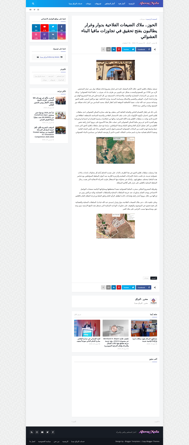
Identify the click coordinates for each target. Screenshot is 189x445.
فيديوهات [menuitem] (98, 3)
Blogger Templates (132, 441)
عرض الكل (77, 314)
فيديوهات (52, 80)
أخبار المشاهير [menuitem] (110, 3)
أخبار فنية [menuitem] (121, 3)
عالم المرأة (61, 80)
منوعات (142, 19)
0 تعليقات (125, 43)
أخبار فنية (50, 76)
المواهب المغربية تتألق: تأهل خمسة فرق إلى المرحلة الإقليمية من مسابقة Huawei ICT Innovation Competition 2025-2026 (43, 132)
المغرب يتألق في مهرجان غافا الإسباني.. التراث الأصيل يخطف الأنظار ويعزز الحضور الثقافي (43, 101)
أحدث (156, 421)
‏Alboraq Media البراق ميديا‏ (49, 57)
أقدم (74, 421)
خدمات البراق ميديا (40, 76)
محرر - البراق (141, 299)
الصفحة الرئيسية (151, 19)
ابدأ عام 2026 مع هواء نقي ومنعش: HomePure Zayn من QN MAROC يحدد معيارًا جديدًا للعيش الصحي (44, 116)
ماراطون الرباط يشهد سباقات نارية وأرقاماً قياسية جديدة (144, 340)
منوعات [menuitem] (88, 3)
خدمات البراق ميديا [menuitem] (75, 3)
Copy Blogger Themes (150, 441)
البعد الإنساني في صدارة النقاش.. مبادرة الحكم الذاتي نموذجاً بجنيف (88, 340)
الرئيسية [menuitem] (131, 3)
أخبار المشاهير (60, 76)
